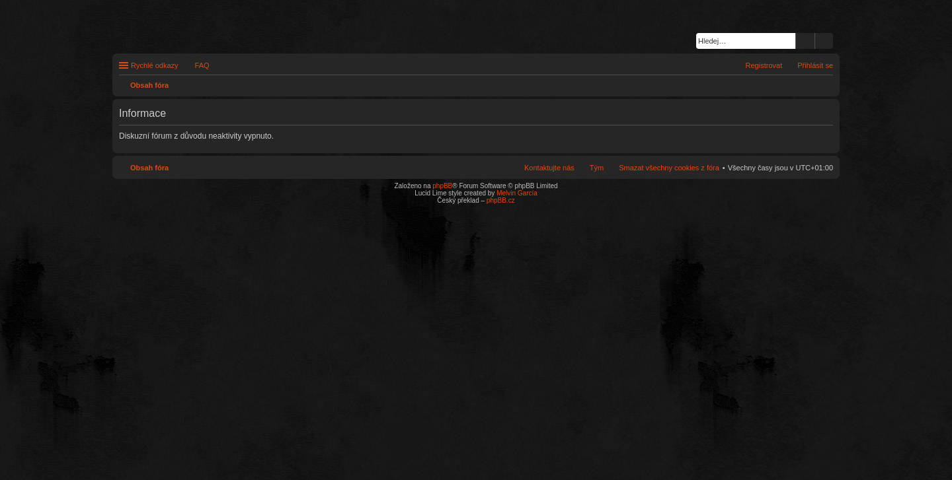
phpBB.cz (501, 200)
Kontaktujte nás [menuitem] (549, 168)
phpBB (442, 185)
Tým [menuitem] (597, 168)
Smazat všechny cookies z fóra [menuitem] (669, 168)
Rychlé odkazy (154, 65)
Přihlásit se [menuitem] (815, 65)
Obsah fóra (149, 168)
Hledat (805, 41)
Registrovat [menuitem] (764, 65)
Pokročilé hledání (824, 41)
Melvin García (516, 193)
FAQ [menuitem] (202, 65)
